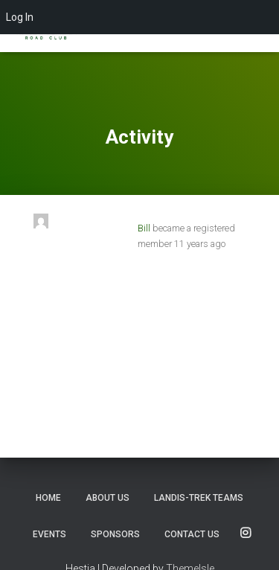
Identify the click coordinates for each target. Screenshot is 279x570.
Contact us (191, 534)
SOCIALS (245, 533)
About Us (107, 498)
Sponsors (115, 534)
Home (48, 498)
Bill (144, 228)
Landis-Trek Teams (198, 498)
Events (49, 534)
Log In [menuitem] (19, 17)
